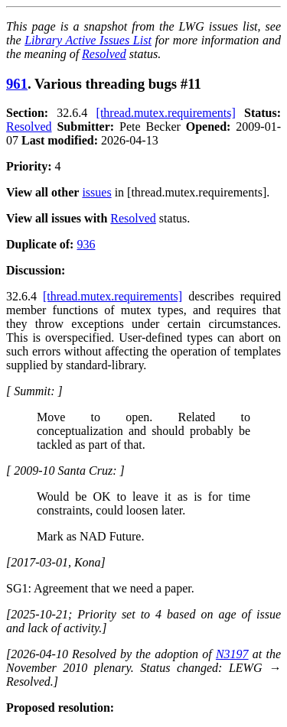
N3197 (232, 653)
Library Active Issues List (88, 40)
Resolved (104, 53)
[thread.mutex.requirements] (166, 112)
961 (17, 84)
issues (96, 192)
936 (86, 244)
